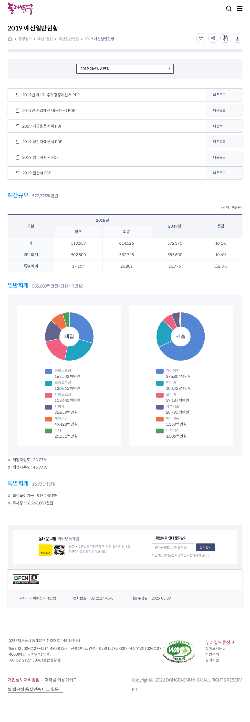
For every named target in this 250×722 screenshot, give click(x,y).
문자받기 (205, 547)
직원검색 (212, 654)
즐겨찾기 (201, 38)
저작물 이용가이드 (60, 680)
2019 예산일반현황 (99, 39)
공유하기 (213, 38)
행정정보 (25, 39)
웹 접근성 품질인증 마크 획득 (33, 689)
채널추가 (46, 553)
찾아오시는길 (215, 648)
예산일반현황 (68, 39)
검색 (227, 11)
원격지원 (212, 660)
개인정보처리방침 (24, 680)
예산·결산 (45, 39)
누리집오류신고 (219, 642)
